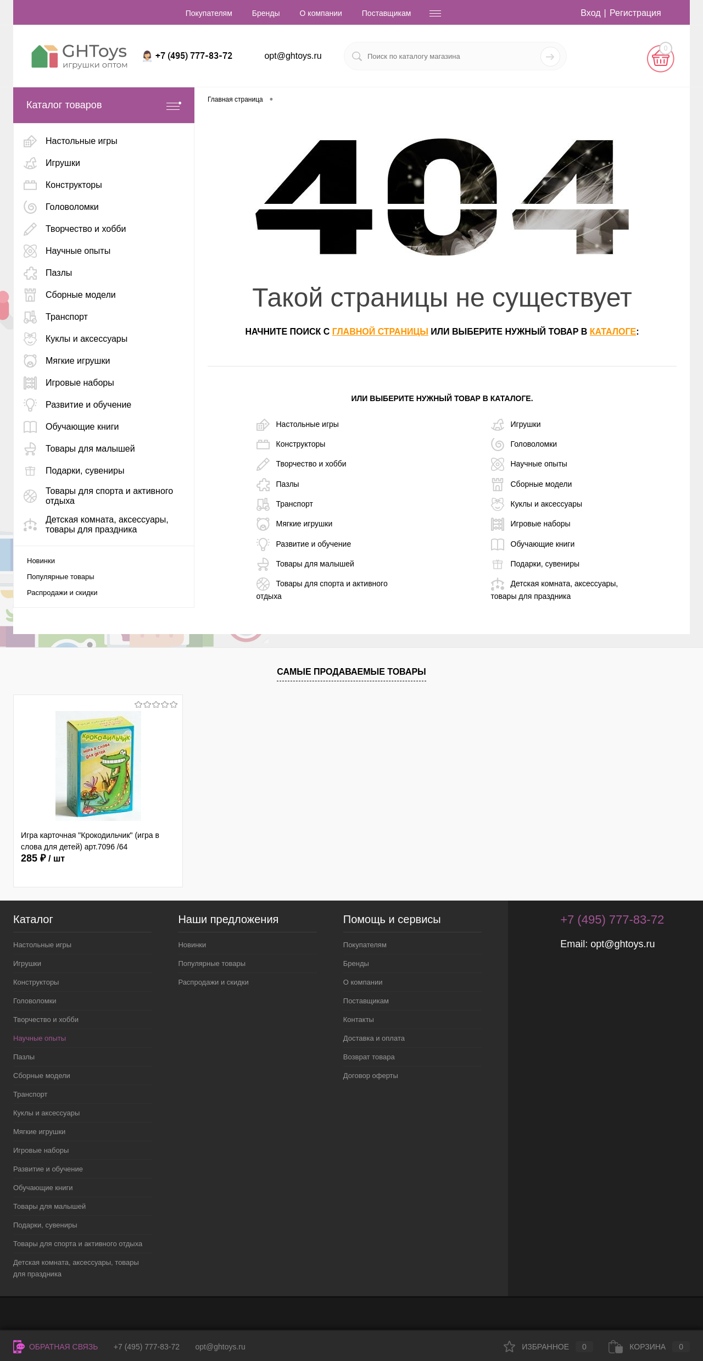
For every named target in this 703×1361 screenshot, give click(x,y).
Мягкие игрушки (294, 524)
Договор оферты (370, 1075)
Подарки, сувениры (535, 564)
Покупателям (209, 13)
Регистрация (635, 13)
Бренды (266, 13)
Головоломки (524, 444)
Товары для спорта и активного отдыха (322, 589)
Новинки (41, 561)
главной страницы (380, 331)
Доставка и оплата (374, 1038)
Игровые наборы (531, 524)
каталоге (613, 331)
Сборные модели (531, 484)
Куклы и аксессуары (537, 504)
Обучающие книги (533, 544)
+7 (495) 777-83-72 (147, 1346)
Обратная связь (55, 1346)
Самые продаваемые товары (351, 671)
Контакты (358, 1019)
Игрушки (516, 424)
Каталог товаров (103, 105)
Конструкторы (291, 444)
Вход (590, 13)
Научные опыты (529, 464)
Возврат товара (369, 1057)
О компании (321, 13)
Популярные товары (60, 577)
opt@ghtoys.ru (292, 55)
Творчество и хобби (301, 464)
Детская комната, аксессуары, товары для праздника (554, 589)
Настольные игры (297, 424)
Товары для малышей (305, 564)
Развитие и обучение (304, 544)
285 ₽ (43, 858)
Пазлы (277, 484)
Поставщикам (386, 13)
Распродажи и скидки (62, 592)
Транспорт (284, 504)
